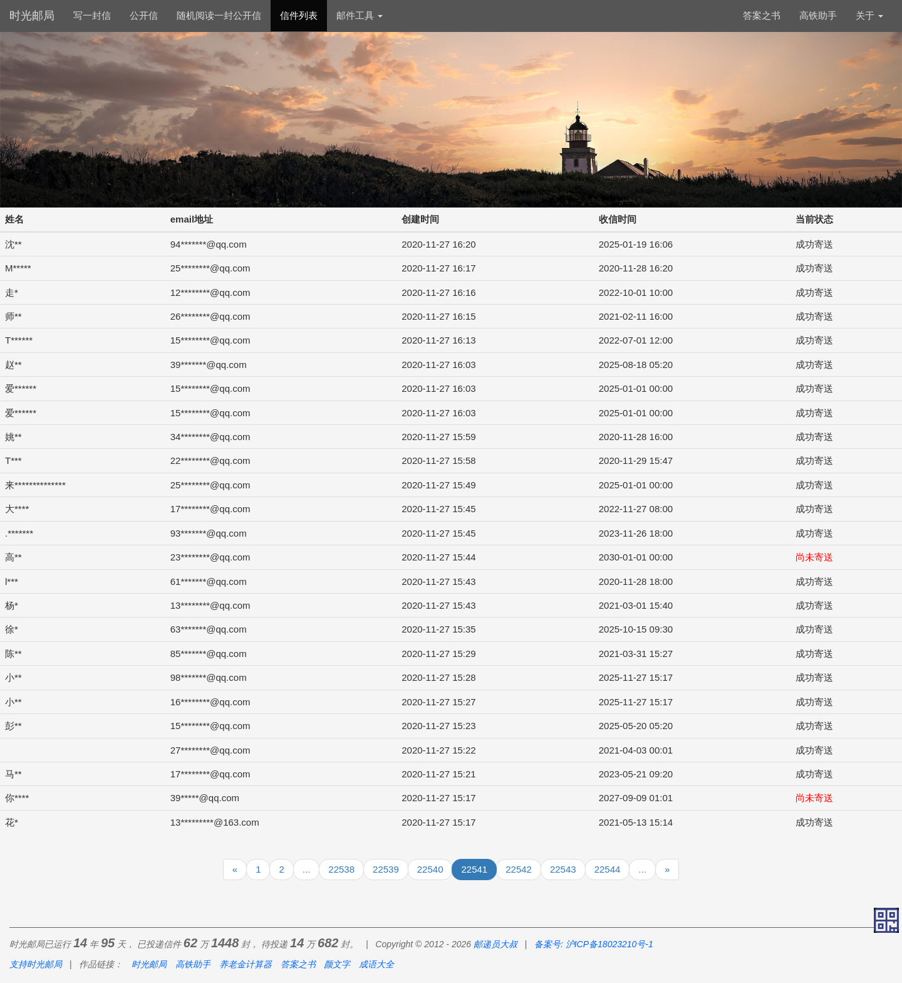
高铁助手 (818, 15)
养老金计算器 (245, 964)
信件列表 (299, 15)
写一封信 (92, 15)
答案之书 (761, 15)
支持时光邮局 (35, 964)
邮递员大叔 (495, 944)
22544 (607, 869)
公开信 (144, 15)
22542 (518, 869)
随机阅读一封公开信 (219, 15)
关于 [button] (869, 15)
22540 (430, 869)
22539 (386, 869)
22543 (563, 869)
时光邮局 (31, 15)
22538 (341, 869)
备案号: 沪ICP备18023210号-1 (593, 944)
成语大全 (376, 964)
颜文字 (337, 964)
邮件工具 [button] (359, 15)
